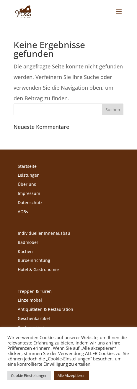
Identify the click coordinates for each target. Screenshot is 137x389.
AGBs (23, 211)
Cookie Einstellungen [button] (29, 375)
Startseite (27, 166)
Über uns (27, 184)
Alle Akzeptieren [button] (72, 375)
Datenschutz (30, 202)
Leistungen (29, 175)
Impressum (29, 193)
